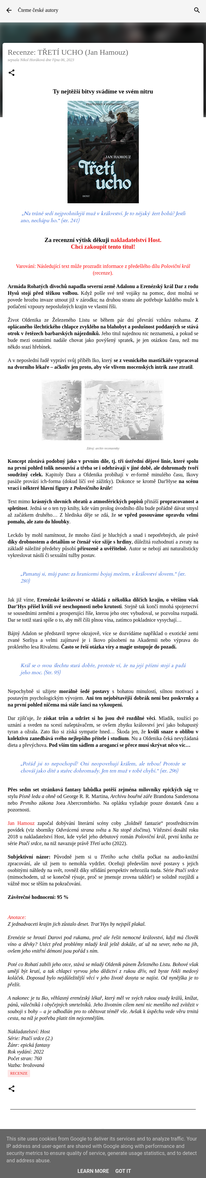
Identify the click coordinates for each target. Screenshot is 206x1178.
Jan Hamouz (21, 823)
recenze (102, 273)
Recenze (19, 1073)
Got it (123, 1171)
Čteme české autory (38, 10)
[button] (11, 73)
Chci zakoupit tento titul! (103, 246)
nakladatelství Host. (136, 240)
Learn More (93, 1171)
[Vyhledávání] (197, 10)
